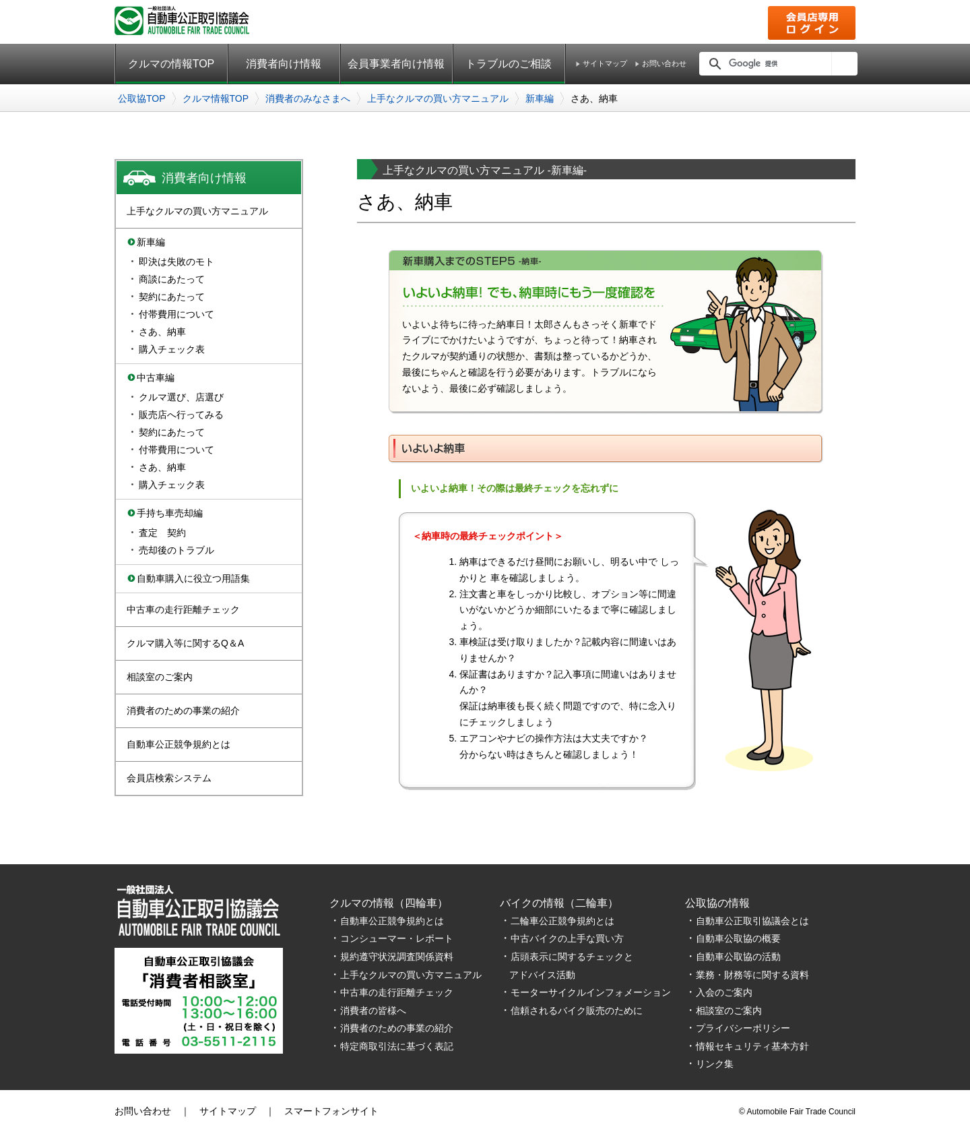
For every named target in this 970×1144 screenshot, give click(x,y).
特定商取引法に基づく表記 (396, 1046)
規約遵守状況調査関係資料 (396, 956)
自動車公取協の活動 (738, 956)
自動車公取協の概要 (738, 938)
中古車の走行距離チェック (183, 609)
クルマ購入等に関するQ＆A (185, 643)
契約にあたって (172, 296)
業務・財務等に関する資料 (752, 974)
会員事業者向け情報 (396, 63)
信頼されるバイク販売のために (577, 1010)
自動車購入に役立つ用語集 (193, 578)
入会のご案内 (724, 992)
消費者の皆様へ (373, 1010)
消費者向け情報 (283, 63)
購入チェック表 (172, 349)
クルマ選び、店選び (181, 397)
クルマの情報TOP (171, 63)
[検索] (777, 63)
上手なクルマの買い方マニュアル (438, 98)
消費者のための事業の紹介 (183, 710)
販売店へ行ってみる (181, 414)
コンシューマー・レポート (396, 938)
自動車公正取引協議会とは (752, 920)
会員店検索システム (169, 778)
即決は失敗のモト (176, 261)
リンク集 (715, 1063)
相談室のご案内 (160, 676)
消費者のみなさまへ (307, 98)
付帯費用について (176, 314)
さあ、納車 (162, 331)
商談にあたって (172, 279)
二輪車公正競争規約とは (562, 920)
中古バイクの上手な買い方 (567, 938)
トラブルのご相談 (508, 63)
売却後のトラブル (176, 550)
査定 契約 (162, 532)
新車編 (539, 98)
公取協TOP (142, 98)
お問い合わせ (664, 63)
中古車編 (155, 377)
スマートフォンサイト (331, 1111)
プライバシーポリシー (743, 1028)
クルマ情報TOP (216, 98)
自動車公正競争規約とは (178, 744)
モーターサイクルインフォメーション (591, 992)
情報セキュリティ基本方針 (752, 1046)
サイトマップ (605, 63)
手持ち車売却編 (170, 513)
